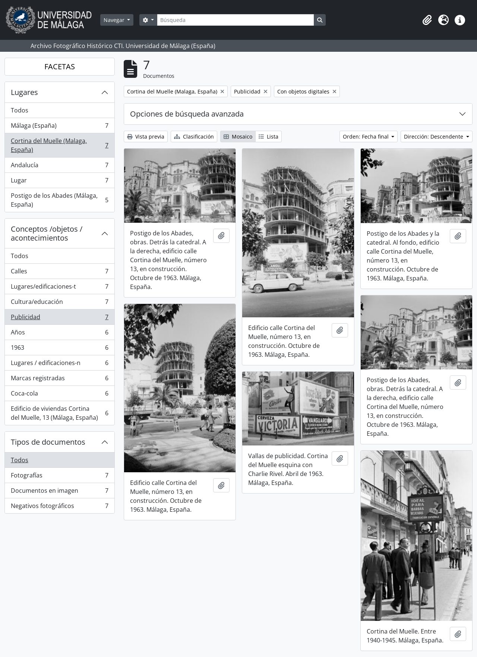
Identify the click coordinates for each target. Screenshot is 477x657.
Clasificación (194, 136)
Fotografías (59, 477)
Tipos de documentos (48, 442)
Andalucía (59, 167)
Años (59, 334)
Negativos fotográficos (59, 507)
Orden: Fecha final (366, 136)
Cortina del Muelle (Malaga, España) (59, 145)
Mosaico (238, 136)
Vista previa (145, 136)
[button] (427, 20)
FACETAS (59, 66)
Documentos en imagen (59, 492)
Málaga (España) (59, 127)
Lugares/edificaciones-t (59, 288)
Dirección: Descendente (434, 136)
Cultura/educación (59, 303)
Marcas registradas (59, 380)
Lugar (59, 182)
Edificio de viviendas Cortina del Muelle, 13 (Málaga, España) (59, 413)
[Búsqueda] (235, 20)
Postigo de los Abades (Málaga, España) (59, 200)
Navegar (115, 19)
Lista (268, 136)
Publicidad (59, 318)
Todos (19, 110)
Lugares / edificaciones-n (59, 364)
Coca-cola (59, 395)
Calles (59, 273)
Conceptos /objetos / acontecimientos (46, 233)
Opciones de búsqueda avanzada (187, 114)
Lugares (24, 92)
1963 (59, 349)
